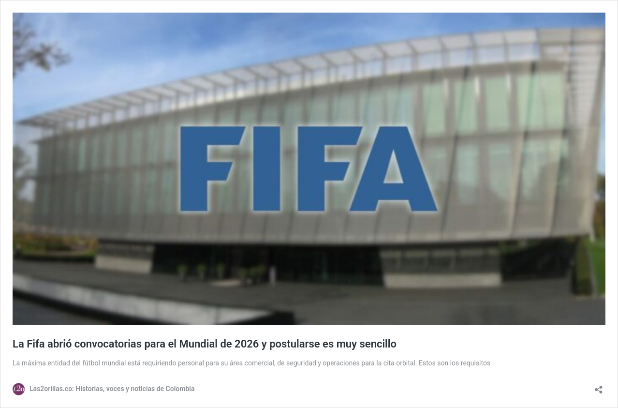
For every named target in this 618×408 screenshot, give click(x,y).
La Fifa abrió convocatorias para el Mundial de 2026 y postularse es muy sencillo (205, 344)
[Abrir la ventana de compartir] (598, 386)
